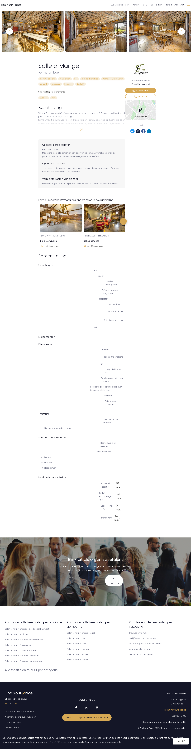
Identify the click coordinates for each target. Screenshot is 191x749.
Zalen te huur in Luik (76, 638)
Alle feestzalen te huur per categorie (31, 670)
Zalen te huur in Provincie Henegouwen (23, 661)
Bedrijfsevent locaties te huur (142, 638)
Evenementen (46, 336)
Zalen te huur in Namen (78, 649)
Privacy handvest (13, 722)
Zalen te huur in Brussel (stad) (81, 633)
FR (6, 703)
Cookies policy (12, 727)
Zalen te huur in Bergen (78, 659)
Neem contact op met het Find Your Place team (87, 717)
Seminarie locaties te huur (141, 654)
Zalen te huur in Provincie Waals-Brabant (24, 639)
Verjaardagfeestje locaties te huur (145, 643)
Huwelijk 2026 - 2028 (175, 5)
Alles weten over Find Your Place (20, 711)
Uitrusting (44, 265)
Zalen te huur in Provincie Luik (18, 645)
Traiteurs (43, 414)
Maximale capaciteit (50, 477)
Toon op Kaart (140, 116)
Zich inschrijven (114, 580)
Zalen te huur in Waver (77, 654)
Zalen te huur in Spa (76, 643)
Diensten (43, 344)
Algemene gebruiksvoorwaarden (20, 717)
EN (16, 703)
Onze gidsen (156, 5)
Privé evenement (140, 5)
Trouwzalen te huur (138, 633)
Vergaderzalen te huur (139, 649)
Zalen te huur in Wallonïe (16, 634)
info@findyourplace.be (175, 709)
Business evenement (120, 5)
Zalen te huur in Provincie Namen (20, 650)
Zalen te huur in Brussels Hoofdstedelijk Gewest (27, 629)
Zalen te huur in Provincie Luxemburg (22, 655)
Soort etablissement (50, 437)
